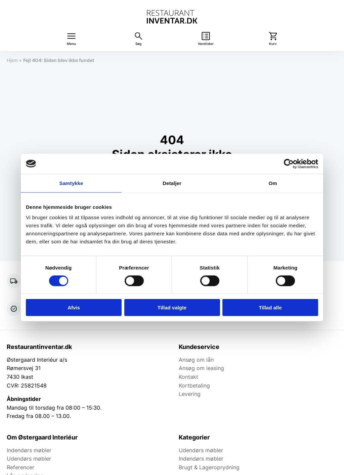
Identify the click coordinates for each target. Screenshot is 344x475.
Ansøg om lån (196, 359)
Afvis (74, 307)
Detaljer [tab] (172, 183)
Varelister (206, 44)
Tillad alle (270, 307)
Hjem (12, 60)
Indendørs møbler (29, 450)
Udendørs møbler (29, 458)
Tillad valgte (172, 307)
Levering (190, 394)
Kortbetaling (194, 385)
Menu (71, 44)
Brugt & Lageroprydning (209, 467)
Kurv (273, 44)
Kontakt (188, 376)
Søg (138, 44)
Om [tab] (272, 183)
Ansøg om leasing (201, 368)
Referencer (20, 467)
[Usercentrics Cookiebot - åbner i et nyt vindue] (288, 164)
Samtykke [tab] (71, 183)
